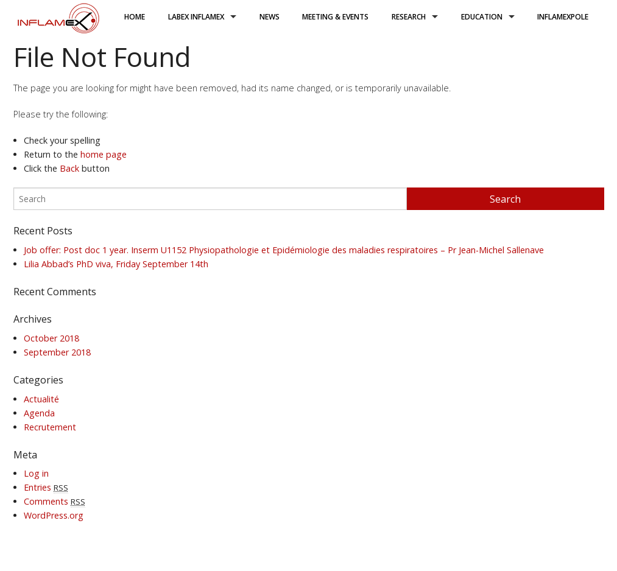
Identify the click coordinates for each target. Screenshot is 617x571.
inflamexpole (562, 17)
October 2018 (51, 338)
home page (103, 154)
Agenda (39, 413)
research (409, 17)
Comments (54, 501)
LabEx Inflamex (196, 17)
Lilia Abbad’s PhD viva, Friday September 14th (116, 264)
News (269, 17)
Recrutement (50, 427)
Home (134, 17)
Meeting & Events (335, 17)
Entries (46, 487)
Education (481, 17)
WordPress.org (53, 515)
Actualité (41, 399)
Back (69, 168)
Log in (36, 473)
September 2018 (57, 352)
